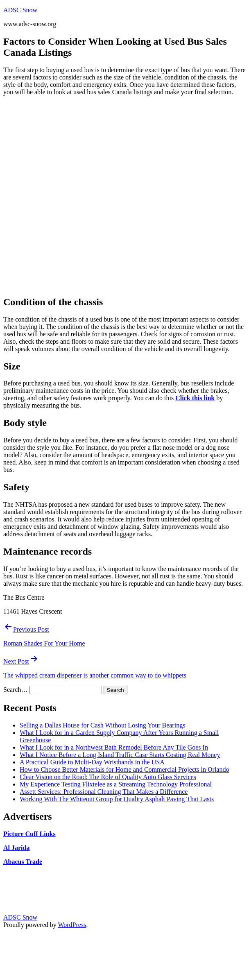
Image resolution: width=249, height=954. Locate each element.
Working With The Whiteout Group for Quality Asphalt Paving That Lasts (117, 798)
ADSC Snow (20, 10)
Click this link (195, 397)
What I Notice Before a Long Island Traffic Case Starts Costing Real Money (120, 754)
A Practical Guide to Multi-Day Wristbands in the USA (92, 762)
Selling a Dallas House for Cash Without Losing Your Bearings (102, 725)
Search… (15, 689)
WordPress (72, 924)
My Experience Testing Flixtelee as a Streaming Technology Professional (116, 784)
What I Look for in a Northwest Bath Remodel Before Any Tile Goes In (114, 747)
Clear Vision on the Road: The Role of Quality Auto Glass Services (108, 776)
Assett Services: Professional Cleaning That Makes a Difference (104, 791)
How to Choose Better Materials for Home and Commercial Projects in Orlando (124, 769)
